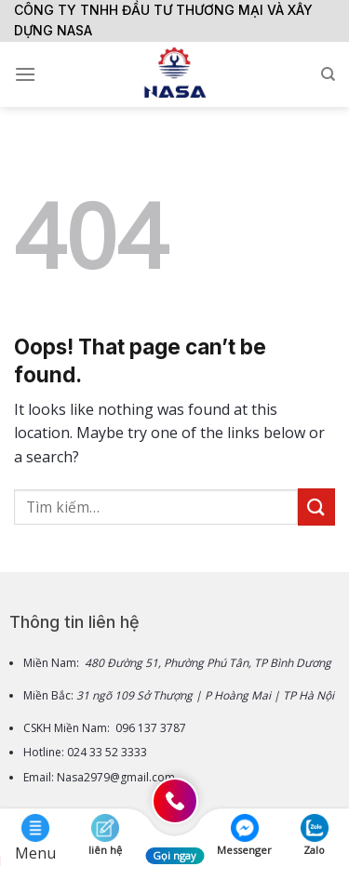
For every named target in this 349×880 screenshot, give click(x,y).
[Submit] (316, 506)
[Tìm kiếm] (328, 74)
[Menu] (25, 74)
